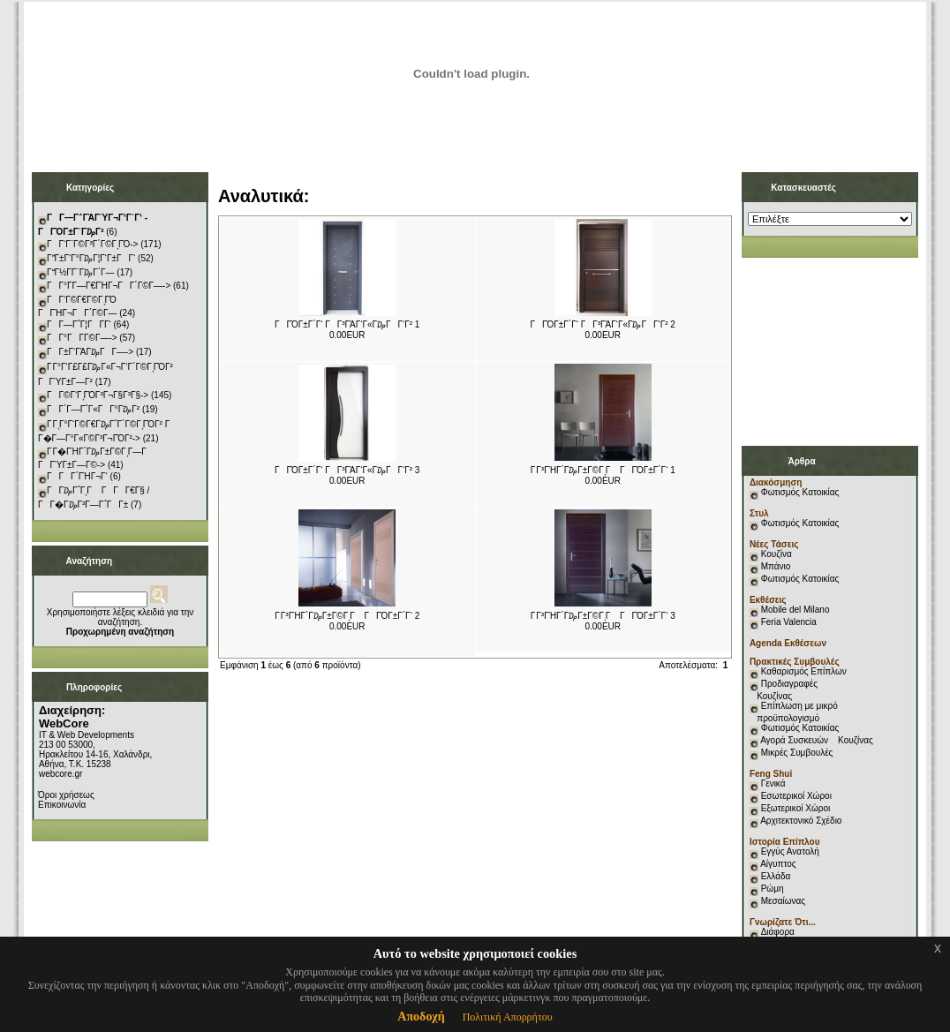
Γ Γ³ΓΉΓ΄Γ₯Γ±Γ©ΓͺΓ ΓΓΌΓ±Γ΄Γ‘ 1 (603, 470)
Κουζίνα (776, 554)
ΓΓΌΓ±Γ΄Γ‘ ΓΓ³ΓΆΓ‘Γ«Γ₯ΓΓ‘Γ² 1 (347, 324)
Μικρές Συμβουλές (797, 752)
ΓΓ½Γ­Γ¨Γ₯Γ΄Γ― (81, 272)
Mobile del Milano (795, 609)
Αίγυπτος (777, 864)
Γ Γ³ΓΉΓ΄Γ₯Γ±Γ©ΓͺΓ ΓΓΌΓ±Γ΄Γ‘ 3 (603, 616)
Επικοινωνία (62, 805)
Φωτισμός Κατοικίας (800, 492)
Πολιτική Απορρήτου (508, 1017)
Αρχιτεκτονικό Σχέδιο (800, 820)
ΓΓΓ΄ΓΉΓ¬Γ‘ (77, 476)
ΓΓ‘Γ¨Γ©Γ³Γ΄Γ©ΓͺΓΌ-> (92, 244)
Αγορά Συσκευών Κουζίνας (816, 740)
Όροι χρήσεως (66, 795)
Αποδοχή (420, 1016)
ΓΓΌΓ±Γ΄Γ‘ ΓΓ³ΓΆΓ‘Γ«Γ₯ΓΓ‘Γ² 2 (603, 324)
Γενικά (773, 783)
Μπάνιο (776, 566)
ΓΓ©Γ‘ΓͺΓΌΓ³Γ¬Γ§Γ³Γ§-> (97, 395)
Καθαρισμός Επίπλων (802, 671)
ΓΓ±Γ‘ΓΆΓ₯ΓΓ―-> (90, 352)
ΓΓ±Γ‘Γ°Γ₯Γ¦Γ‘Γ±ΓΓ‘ (91, 258)
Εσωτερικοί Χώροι (796, 796)
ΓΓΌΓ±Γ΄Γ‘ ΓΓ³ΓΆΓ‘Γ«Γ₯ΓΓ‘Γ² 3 (347, 470)
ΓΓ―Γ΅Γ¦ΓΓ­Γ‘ (79, 324)
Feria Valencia (789, 622)
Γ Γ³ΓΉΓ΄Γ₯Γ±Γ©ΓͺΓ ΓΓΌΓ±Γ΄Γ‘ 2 (347, 616)
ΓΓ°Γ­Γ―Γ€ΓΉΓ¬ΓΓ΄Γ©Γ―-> (108, 285)
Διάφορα (778, 932)
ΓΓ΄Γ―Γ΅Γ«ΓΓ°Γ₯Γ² (93, 409)
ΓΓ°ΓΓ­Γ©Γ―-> (82, 338)
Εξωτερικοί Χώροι (796, 808)
